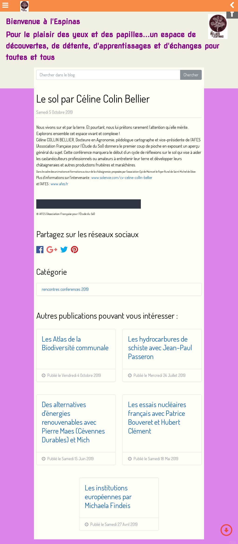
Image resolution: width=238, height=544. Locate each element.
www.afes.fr (59, 183)
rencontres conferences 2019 (65, 289)
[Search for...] (108, 75)
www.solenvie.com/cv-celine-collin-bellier (121, 177)
